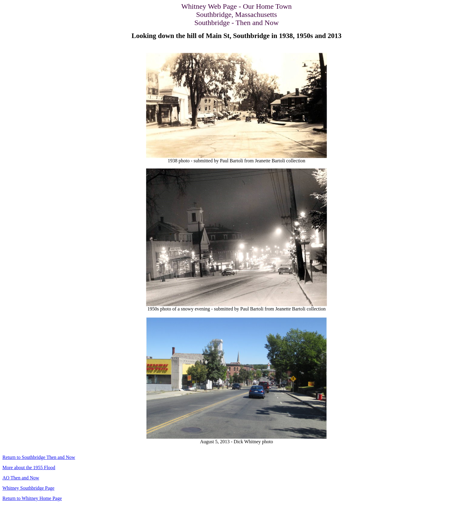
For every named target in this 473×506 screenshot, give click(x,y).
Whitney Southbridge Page (28, 488)
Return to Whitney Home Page (32, 498)
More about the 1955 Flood (28, 467)
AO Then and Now (20, 477)
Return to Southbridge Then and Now (38, 457)
